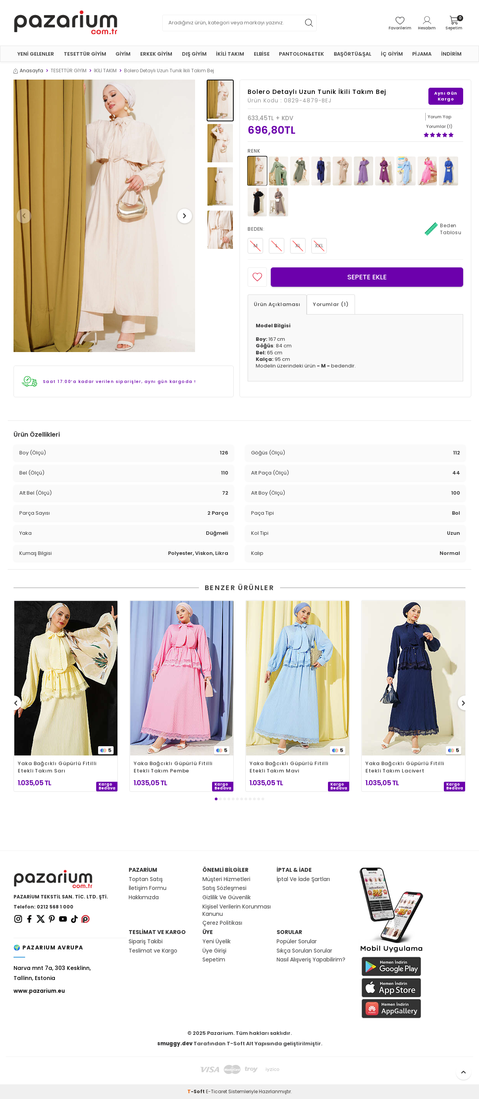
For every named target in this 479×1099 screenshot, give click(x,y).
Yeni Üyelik (216, 941)
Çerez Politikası (222, 923)
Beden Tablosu (443, 229)
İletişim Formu (147, 888)
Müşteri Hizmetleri (226, 879)
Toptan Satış (146, 879)
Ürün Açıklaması (277, 304)
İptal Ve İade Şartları (303, 879)
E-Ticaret (216, 1091)
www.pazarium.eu (39, 991)
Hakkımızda (144, 897)
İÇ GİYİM (392, 54)
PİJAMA (421, 54)
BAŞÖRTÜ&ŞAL (352, 54)
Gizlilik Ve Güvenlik (226, 897)
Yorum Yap (439, 117)
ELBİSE (262, 54)
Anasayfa (28, 71)
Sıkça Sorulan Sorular (304, 950)
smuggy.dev (174, 1043)
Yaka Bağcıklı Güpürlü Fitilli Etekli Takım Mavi (289, 767)
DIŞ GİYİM (194, 54)
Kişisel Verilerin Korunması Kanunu (236, 910)
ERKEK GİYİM (156, 54)
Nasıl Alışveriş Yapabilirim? (311, 959)
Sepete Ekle (367, 277)
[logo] (66, 23)
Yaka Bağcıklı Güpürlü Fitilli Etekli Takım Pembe (173, 767)
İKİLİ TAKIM (230, 54)
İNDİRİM (451, 54)
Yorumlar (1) (331, 304)
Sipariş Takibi (146, 941)
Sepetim (213, 959)
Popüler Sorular (297, 941)
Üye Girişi (214, 950)
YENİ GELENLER (35, 54)
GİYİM (123, 54)
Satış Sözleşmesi (224, 888)
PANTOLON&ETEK (301, 54)
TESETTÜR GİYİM (85, 54)
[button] (26, 216)
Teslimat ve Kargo (153, 950)
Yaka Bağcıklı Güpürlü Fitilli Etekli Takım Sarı (57, 767)
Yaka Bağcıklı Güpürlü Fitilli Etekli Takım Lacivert (404, 767)
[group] (104, 216)
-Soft (196, 1091)
